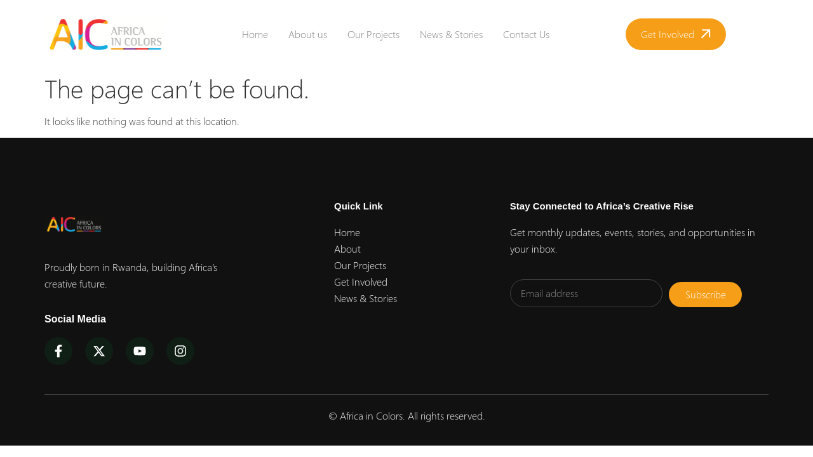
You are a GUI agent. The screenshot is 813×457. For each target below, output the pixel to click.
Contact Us (526, 34)
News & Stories (451, 34)
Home (255, 34)
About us (307, 34)
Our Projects (373, 34)
